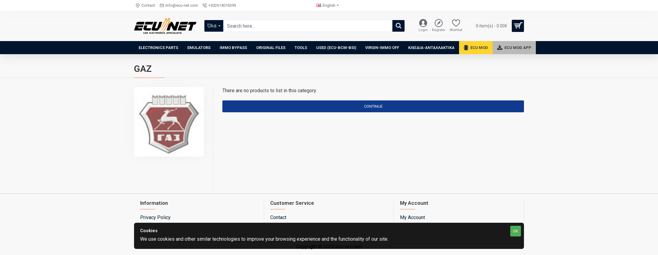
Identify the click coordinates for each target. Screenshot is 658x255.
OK (515, 231)
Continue (373, 106)
